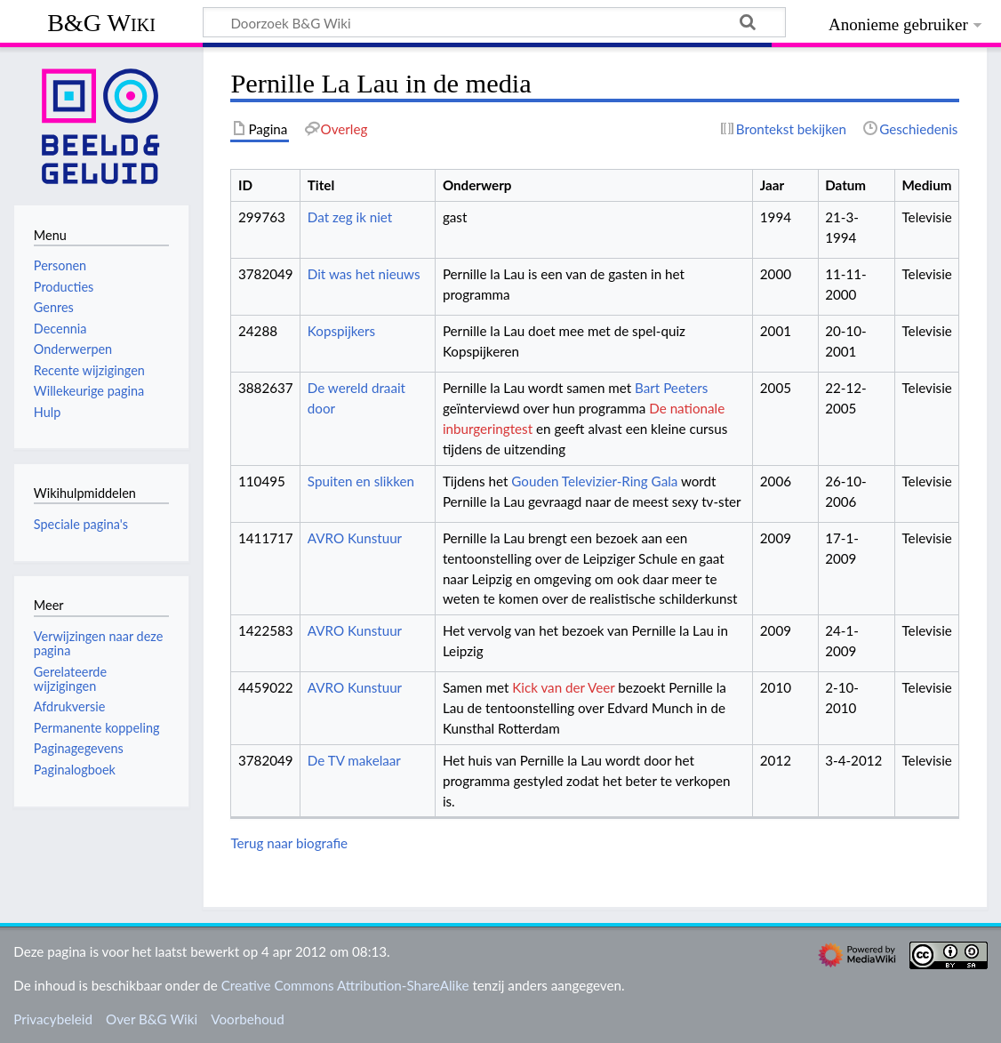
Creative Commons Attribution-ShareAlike (345, 985)
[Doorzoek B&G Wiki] (494, 22)
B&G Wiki (101, 22)
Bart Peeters (671, 388)
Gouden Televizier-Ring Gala (594, 481)
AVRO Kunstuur (355, 538)
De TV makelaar (354, 760)
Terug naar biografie (289, 843)
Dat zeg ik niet (350, 217)
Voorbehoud (247, 1019)
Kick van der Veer (563, 687)
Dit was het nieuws (364, 274)
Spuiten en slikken (361, 481)
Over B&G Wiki (151, 1019)
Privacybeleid (52, 1019)
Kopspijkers (341, 331)
